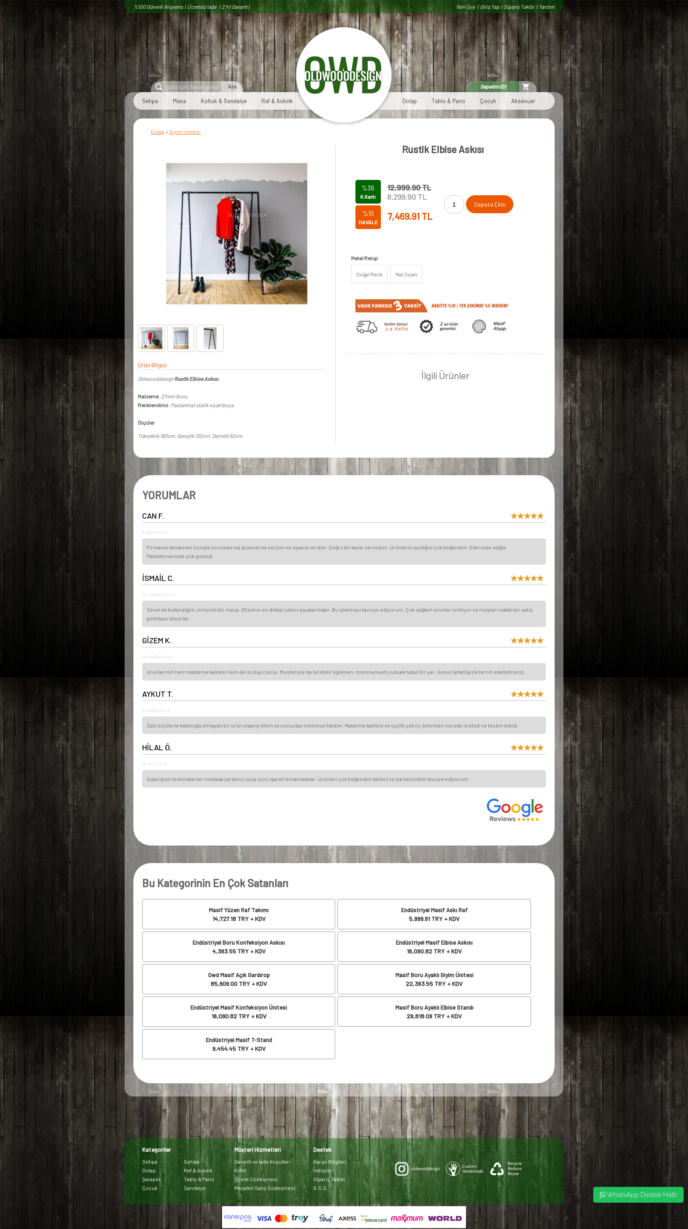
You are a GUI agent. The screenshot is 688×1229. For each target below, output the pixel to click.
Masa (179, 100)
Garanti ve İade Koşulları (262, 1161)
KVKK (240, 1170)
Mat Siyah (406, 274)
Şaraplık (151, 1179)
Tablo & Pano (448, 100)
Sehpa (150, 100)
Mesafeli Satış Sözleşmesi (264, 1188)
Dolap (409, 100)
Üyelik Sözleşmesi (256, 1179)
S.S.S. (320, 1188)
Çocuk (488, 100)
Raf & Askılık (277, 100)
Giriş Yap (489, 7)
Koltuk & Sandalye (224, 100)
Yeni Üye (466, 7)
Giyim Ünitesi (185, 132)
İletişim (322, 1170)
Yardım (547, 7)
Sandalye (195, 1188)
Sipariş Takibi (519, 7)
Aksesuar (523, 100)
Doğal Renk (369, 274)
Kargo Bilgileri (330, 1161)
